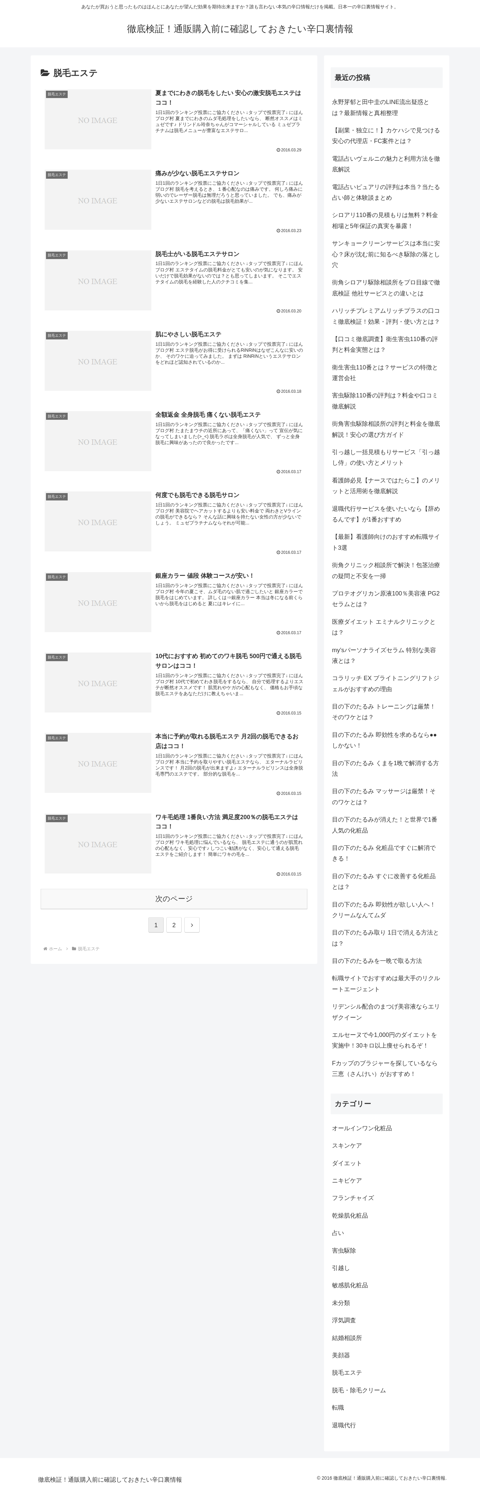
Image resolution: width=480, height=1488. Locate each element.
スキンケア (347, 1145)
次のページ (174, 899)
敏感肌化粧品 (350, 1285)
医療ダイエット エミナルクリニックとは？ (384, 627)
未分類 (341, 1303)
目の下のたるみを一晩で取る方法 (377, 961)
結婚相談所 (347, 1338)
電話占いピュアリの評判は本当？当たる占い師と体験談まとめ (386, 192)
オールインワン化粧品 (362, 1128)
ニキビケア (347, 1180)
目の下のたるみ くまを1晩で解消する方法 (385, 768)
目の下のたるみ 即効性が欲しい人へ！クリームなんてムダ (384, 910)
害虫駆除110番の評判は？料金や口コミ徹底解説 (385, 400)
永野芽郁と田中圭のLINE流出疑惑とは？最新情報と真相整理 (380, 107)
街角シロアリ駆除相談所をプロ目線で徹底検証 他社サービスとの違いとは (386, 287)
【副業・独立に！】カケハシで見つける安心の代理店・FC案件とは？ (386, 135)
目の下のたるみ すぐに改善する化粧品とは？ (384, 881)
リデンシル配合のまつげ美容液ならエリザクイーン (386, 1012)
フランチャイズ (353, 1198)
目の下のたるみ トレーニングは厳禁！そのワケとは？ (384, 711)
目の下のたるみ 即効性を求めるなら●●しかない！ (384, 740)
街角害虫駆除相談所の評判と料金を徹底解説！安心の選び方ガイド (386, 429)
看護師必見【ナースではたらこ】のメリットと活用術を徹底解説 (386, 485)
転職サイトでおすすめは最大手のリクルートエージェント (386, 983)
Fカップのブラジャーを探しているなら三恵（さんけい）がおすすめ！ (385, 1068)
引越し (341, 1268)
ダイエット (347, 1163)
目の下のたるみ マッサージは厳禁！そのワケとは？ (384, 796)
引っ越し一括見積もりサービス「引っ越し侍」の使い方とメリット (386, 457)
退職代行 (344, 1425)
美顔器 (341, 1355)
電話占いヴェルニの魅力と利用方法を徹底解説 (386, 164)
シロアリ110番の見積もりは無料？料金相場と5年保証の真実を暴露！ (385, 220)
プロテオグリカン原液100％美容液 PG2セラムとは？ (386, 598)
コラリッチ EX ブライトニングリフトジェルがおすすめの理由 (385, 683)
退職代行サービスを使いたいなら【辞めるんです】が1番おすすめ (386, 514)
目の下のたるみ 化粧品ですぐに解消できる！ (384, 853)
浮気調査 (344, 1320)
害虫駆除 (344, 1250)
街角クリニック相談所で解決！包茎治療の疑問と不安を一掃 (386, 570)
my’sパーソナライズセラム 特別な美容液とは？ (384, 655)
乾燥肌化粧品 (350, 1215)
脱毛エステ (347, 1372)
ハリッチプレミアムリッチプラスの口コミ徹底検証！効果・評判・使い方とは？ (386, 316)
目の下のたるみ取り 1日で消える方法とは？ (385, 938)
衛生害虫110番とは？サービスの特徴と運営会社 (385, 372)
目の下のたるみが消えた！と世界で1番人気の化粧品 (384, 825)
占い (338, 1233)
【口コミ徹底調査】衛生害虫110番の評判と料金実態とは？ (385, 344)
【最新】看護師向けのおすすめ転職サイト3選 (386, 542)
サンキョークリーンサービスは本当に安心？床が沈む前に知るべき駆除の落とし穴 (386, 254)
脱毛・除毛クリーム (359, 1390)
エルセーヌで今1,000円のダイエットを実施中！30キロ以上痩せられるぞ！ (384, 1040)
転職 (338, 1407)
